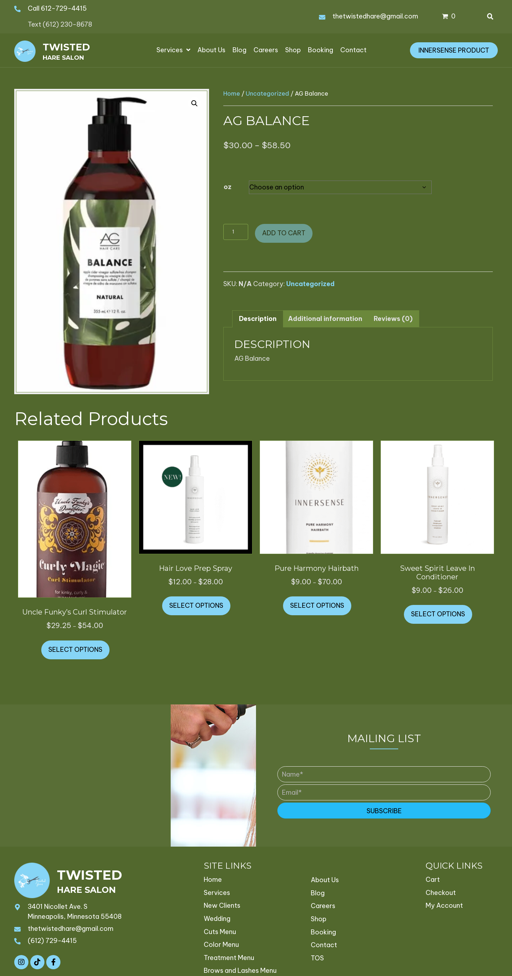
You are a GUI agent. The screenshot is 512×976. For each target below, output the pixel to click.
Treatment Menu (229, 958)
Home (231, 93)
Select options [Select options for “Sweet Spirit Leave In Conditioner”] (438, 614)
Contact (324, 945)
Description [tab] (258, 319)
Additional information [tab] (325, 319)
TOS (317, 958)
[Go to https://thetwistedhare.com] (51, 50)
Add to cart (283, 233)
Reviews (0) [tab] (393, 319)
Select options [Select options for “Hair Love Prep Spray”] (196, 605)
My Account (444, 905)
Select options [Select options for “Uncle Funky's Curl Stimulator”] (75, 649)
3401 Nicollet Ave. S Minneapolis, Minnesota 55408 (75, 911)
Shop (318, 919)
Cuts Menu (220, 932)
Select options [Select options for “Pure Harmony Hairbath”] (317, 605)
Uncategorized (267, 93)
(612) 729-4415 (52, 941)
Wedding (217, 919)
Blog (318, 893)
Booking (323, 932)
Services (217, 893)
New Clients (222, 905)
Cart (433, 879)
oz (227, 187)
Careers (323, 906)
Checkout (441, 893)
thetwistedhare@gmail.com (375, 16)
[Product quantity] (235, 232)
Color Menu (221, 944)
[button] (194, 103)
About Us (325, 880)
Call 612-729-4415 (57, 8)
